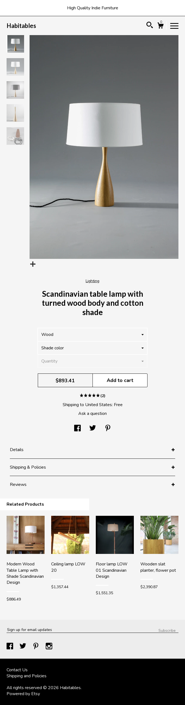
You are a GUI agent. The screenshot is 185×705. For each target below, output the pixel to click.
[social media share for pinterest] (108, 429)
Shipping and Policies (27, 676)
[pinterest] (36, 647)
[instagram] (49, 647)
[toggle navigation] (174, 25)
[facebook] (10, 647)
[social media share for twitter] (92, 429)
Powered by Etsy (23, 694)
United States (98, 405)
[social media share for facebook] (77, 429)
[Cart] (160, 26)
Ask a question (92, 413)
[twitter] (23, 647)
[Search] (150, 26)
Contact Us (17, 670)
